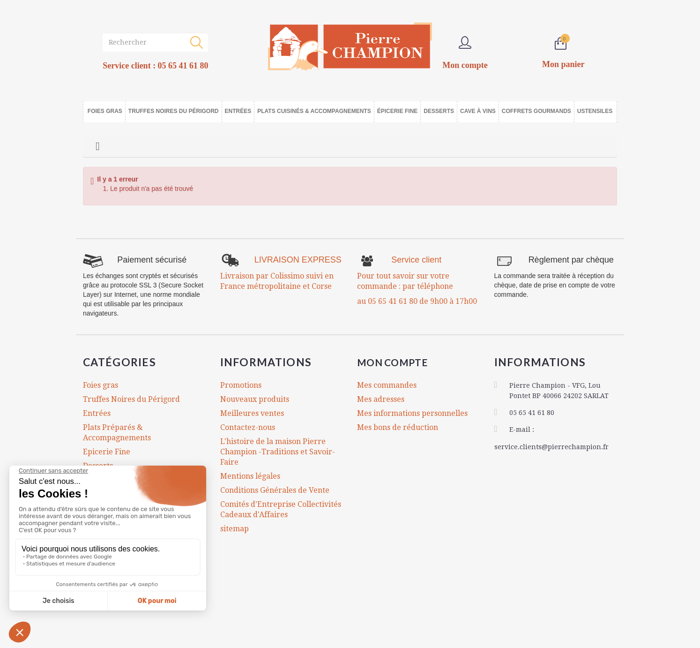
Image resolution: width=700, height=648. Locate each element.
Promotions (240, 385)
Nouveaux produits (254, 399)
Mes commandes (387, 385)
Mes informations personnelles (412, 413)
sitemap (234, 528)
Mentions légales (250, 476)
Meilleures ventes (252, 413)
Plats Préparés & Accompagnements (117, 432)
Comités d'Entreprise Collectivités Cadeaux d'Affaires (280, 509)
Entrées (97, 413)
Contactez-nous (247, 427)
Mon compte (398, 362)
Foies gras (100, 385)
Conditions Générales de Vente (274, 490)
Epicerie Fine (106, 451)
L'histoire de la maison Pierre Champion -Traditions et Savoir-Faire (277, 452)
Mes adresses (380, 399)
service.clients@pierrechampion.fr (551, 445)
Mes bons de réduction (397, 427)
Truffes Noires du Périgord (131, 399)
